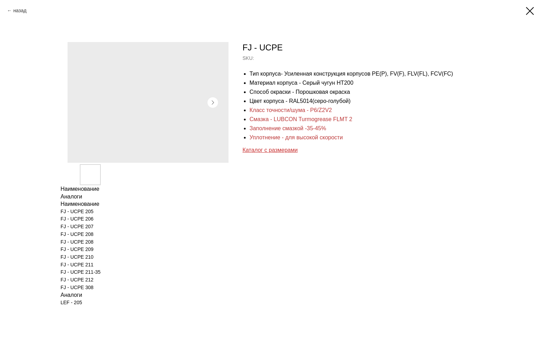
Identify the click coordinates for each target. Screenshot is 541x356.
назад (20, 10)
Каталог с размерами (270, 150)
